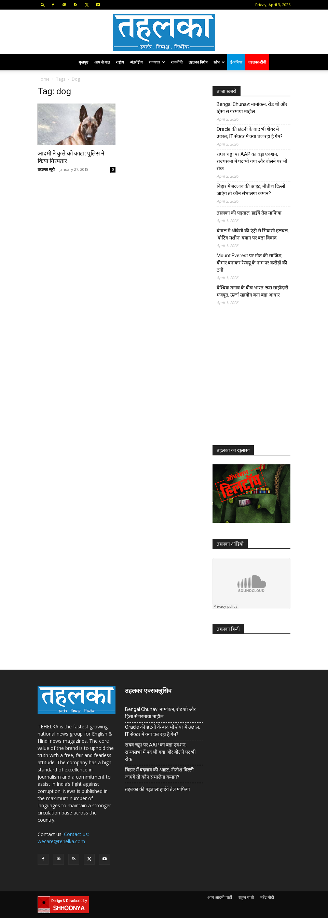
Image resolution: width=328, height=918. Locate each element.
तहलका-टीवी (257, 62)
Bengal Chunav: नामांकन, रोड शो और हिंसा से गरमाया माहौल (252, 107)
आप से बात (102, 62)
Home (44, 79)
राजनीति (176, 62)
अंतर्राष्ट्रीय (136, 62)
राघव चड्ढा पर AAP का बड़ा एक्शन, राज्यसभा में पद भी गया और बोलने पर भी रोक (252, 161)
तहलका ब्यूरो (46, 169)
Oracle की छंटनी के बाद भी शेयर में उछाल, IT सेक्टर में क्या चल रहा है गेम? (250, 132)
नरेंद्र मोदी (267, 897)
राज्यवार (157, 62)
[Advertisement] (264, 380)
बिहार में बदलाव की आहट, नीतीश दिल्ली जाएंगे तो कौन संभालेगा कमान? (251, 189)
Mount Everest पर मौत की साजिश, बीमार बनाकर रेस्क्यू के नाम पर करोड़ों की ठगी (252, 263)
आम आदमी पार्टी (219, 897)
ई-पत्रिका (236, 62)
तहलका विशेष (198, 62)
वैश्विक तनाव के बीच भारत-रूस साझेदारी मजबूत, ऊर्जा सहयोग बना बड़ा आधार (252, 291)
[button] (43, 4)
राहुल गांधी (246, 897)
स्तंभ (219, 62)
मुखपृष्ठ (83, 62)
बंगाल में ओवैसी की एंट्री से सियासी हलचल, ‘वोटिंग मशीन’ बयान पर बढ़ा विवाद (253, 234)
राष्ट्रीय (120, 62)
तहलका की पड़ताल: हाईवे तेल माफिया (249, 213)
